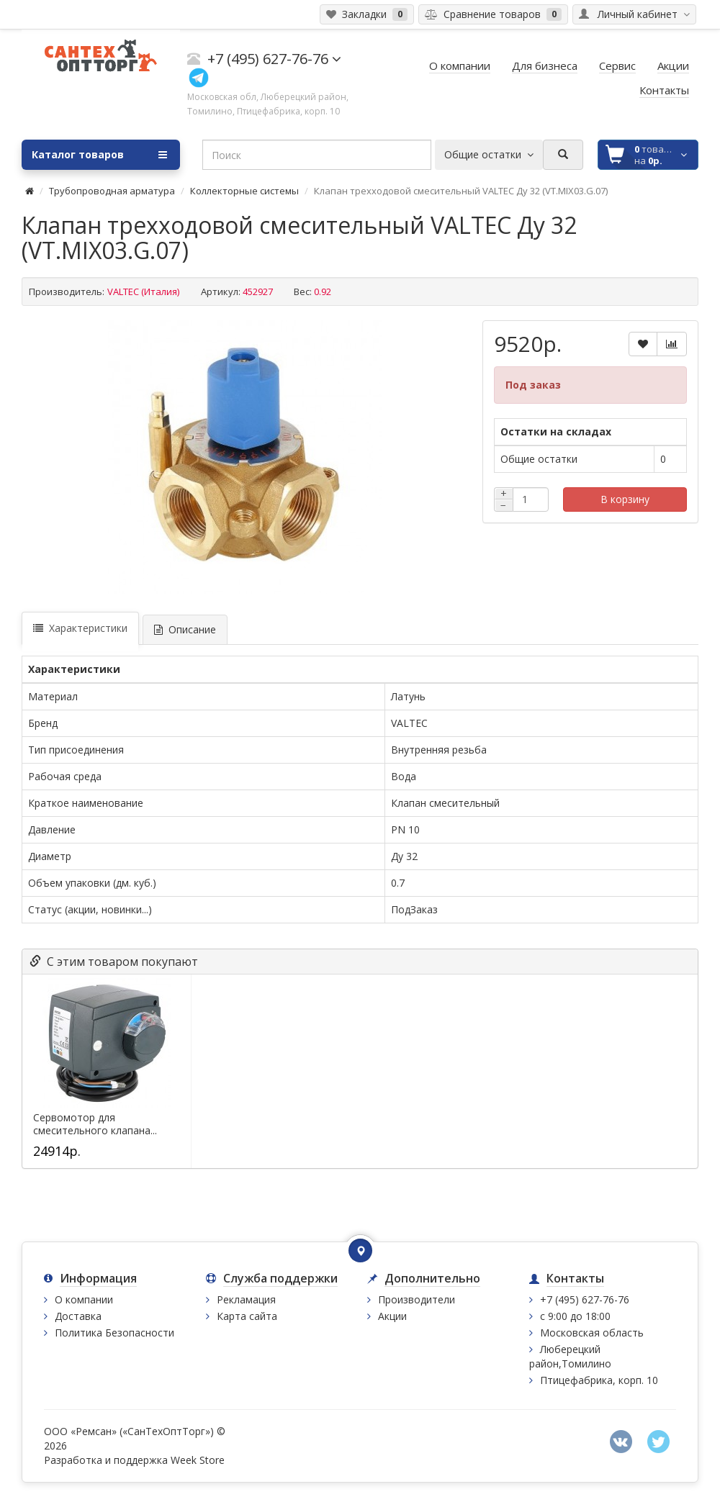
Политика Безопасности (114, 1332)
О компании (84, 1299)
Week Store (198, 1460)
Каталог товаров (99, 155)
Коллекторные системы (244, 190)
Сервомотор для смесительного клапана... (95, 1124)
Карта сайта (247, 1316)
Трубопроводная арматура (112, 190)
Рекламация (246, 1299)
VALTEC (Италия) (143, 291)
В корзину (624, 499)
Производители (416, 1299)
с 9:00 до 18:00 (575, 1316)
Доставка (78, 1316)
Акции (392, 1316)
